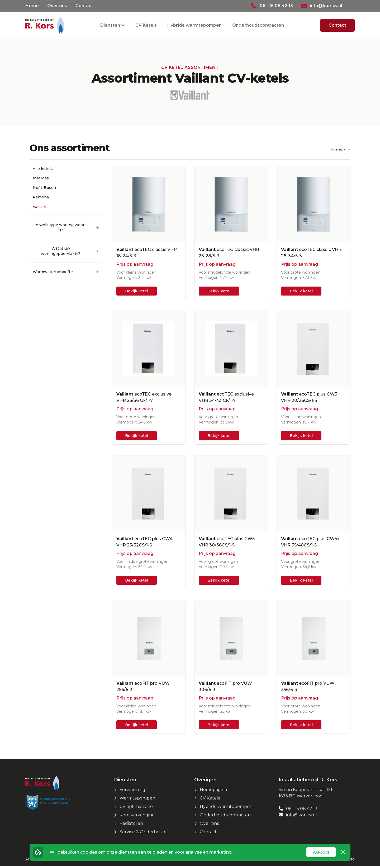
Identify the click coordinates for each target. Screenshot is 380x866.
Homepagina (213, 789)
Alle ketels (43, 168)
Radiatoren (131, 823)
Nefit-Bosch (44, 187)
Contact (84, 5)
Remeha (41, 197)
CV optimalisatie (136, 806)
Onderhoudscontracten (258, 25)
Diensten (110, 25)
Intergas (41, 178)
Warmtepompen (137, 798)
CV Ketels (146, 25)
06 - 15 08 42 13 (298, 808)
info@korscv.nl (298, 814)
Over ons (57, 5)
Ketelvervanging (137, 814)
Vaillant (40, 206)
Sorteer (340, 150)
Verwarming (132, 789)
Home (32, 5)
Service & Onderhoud (142, 831)
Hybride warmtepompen (194, 25)
